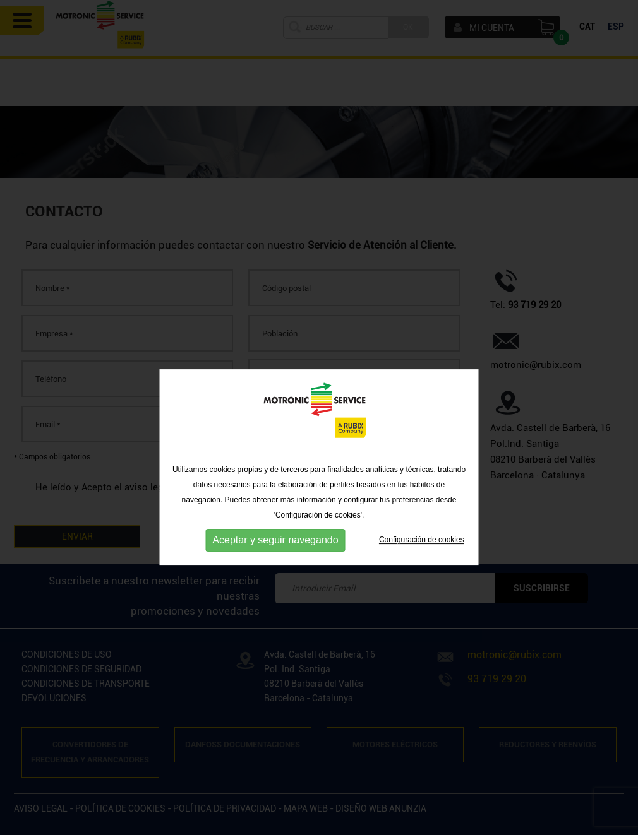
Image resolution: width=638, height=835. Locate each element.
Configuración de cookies (421, 554)
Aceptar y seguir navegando (275, 555)
